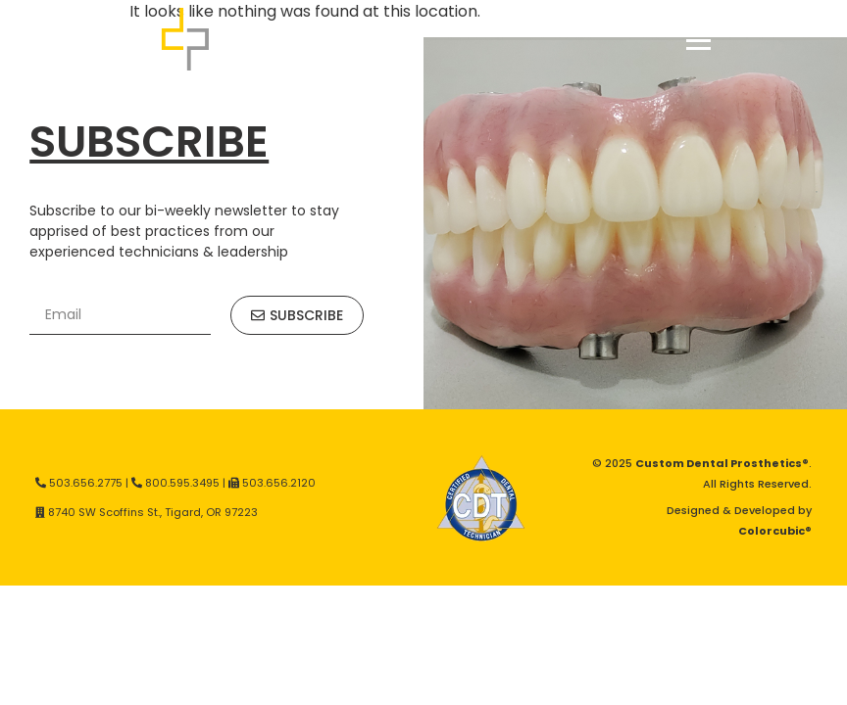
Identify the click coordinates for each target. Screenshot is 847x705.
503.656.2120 (279, 483)
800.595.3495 (182, 483)
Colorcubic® (775, 531)
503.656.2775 (86, 483)
